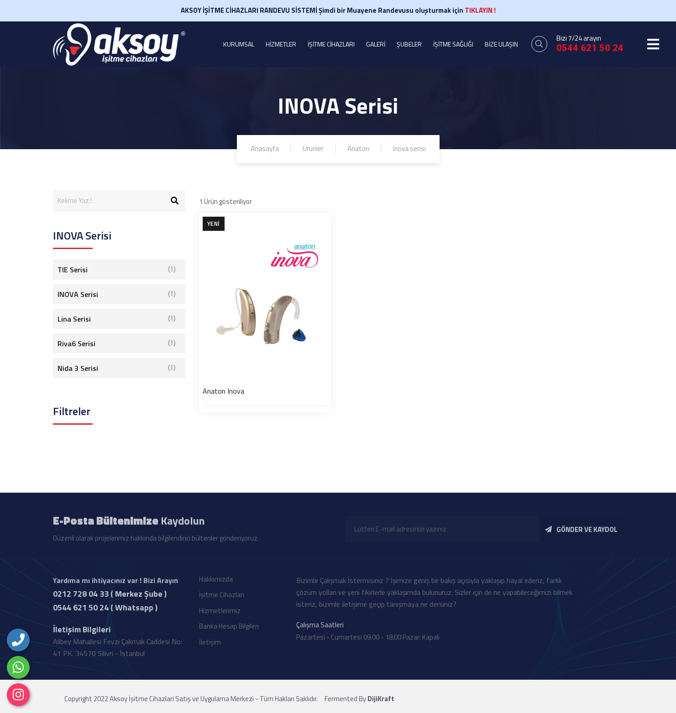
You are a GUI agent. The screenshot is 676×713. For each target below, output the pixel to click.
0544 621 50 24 (590, 47)
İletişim (210, 645)
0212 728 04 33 (81, 596)
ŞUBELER (409, 44)
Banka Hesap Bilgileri (229, 629)
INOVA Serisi (117, 294)
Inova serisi (409, 148)
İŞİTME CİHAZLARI (331, 44)
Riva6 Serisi (117, 343)
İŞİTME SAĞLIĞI (453, 44)
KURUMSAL (238, 44)
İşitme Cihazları (221, 597)
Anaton (358, 148)
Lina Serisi (117, 318)
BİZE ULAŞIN (501, 44)
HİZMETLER (281, 44)
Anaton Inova (223, 390)
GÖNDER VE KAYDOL (581, 532)
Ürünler (313, 148)
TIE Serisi (117, 269)
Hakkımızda (216, 582)
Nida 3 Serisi (117, 368)
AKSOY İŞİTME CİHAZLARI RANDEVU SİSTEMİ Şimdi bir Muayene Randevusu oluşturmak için (338, 10)
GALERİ (375, 44)
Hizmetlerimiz (220, 613)
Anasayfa (265, 148)
